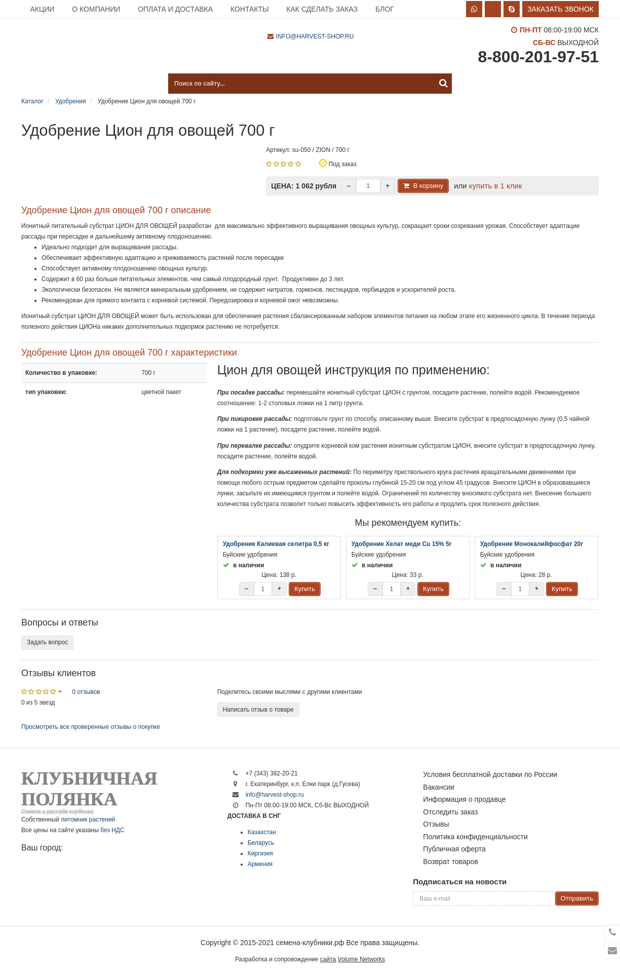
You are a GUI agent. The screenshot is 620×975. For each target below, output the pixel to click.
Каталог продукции (71, 84)
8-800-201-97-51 (538, 57)
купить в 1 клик (495, 185)
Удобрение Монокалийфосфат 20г (532, 544)
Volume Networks (361, 959)
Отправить (577, 898)
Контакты (249, 9)
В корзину (428, 185)
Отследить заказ (450, 812)
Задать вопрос (47, 642)
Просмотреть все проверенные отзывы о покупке (90, 726)
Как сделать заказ (322, 9)
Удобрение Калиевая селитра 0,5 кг (276, 544)
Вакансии (438, 787)
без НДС (112, 830)
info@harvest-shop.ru (315, 36)
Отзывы (436, 824)
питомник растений (88, 819)
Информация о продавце (464, 799)
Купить (304, 589)
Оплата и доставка (175, 9)
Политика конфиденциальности (475, 837)
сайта (328, 959)
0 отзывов (86, 691)
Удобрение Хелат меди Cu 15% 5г (402, 544)
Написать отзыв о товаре (258, 709)
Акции (42, 9)
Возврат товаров (450, 861)
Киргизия (260, 853)
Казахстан (262, 832)
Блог (384, 9)
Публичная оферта (454, 849)
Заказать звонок (560, 9)
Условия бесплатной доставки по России (490, 774)
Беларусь (261, 842)
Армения (260, 864)
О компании (96, 9)
